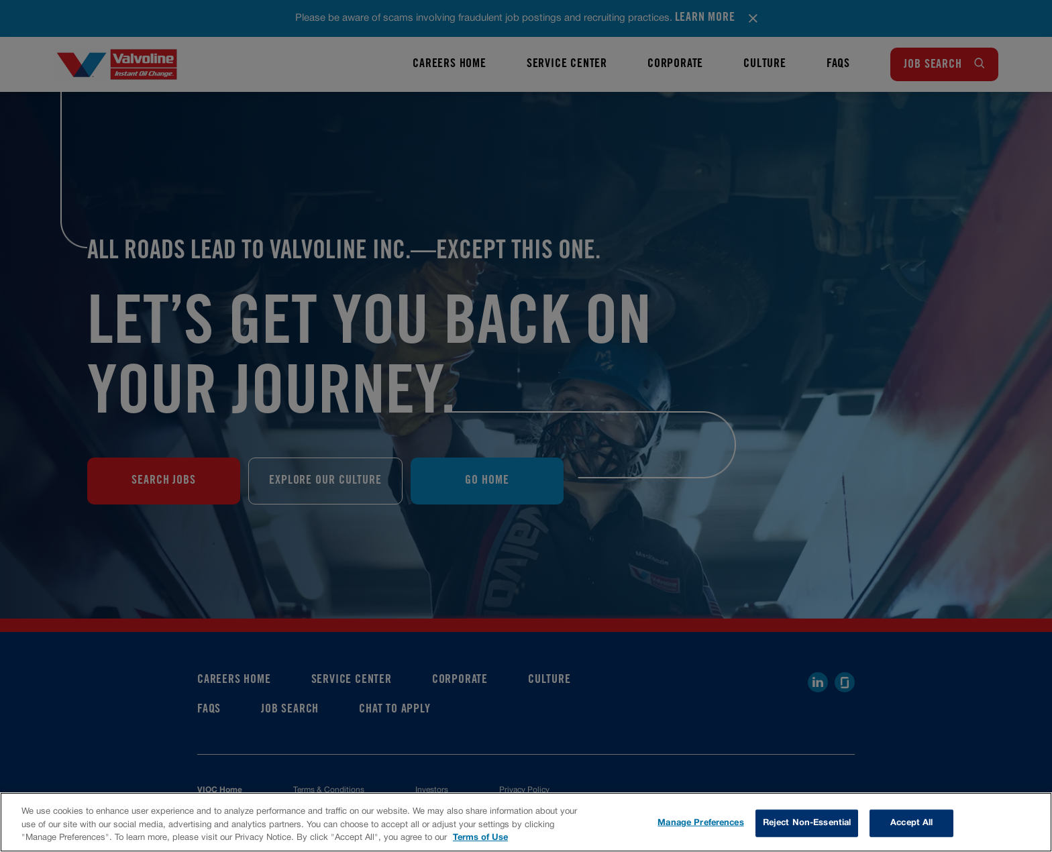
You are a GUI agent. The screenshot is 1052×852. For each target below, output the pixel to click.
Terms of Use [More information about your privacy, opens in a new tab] (480, 838)
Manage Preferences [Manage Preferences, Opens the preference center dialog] (700, 822)
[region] (526, 822)
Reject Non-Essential (807, 822)
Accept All (911, 822)
